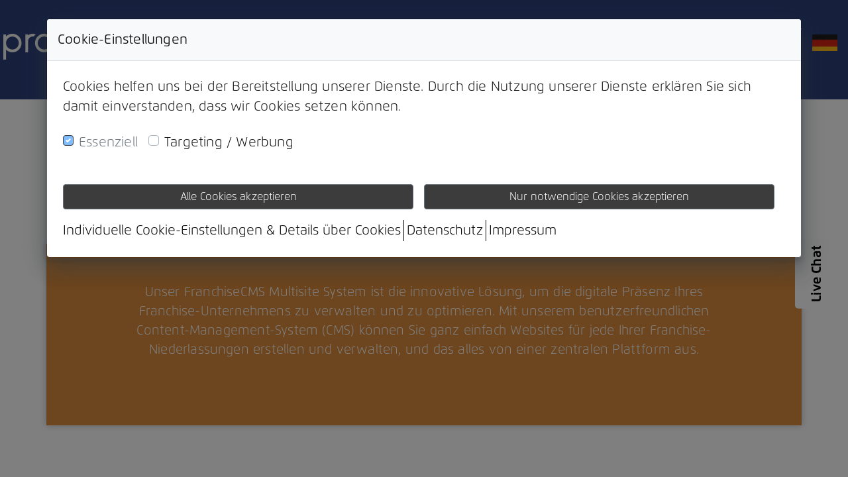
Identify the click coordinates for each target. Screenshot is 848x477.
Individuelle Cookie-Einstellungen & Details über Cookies (232, 230)
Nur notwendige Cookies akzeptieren (599, 196)
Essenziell (108, 142)
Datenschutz (445, 230)
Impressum (522, 230)
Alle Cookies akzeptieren (238, 196)
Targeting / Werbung (228, 142)
